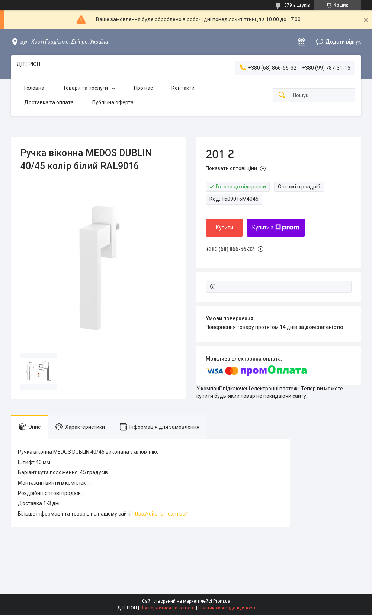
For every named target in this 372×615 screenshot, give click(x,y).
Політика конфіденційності (226, 608)
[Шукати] (282, 95)
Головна (34, 88)
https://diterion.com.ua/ (159, 514)
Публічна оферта (113, 102)
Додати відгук (343, 42)
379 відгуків (297, 5)
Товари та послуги (85, 88)
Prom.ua (221, 601)
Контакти (183, 88)
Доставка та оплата (49, 102)
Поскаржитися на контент (167, 608)
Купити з (275, 227)
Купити (224, 228)
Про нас (143, 88)
